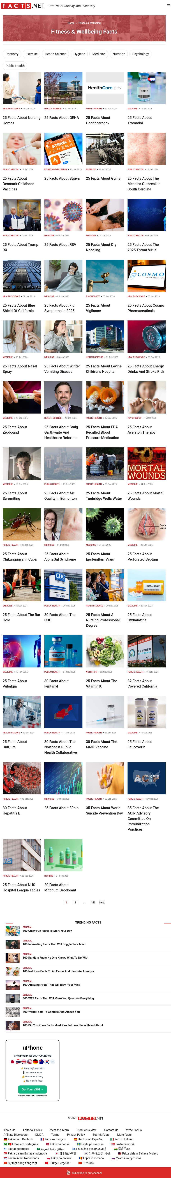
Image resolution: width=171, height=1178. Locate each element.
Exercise (32, 54)
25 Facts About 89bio (61, 808)
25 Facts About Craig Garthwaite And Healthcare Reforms (61, 432)
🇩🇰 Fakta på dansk (57, 1144)
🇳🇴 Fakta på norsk (123, 1144)
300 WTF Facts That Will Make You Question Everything (58, 998)
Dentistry (12, 54)
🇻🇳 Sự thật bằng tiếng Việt (20, 1163)
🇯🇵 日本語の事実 (66, 1153)
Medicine (98, 54)
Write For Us (134, 1130)
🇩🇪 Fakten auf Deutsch (18, 1139)
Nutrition (119, 54)
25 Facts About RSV (60, 244)
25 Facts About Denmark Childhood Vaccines (18, 183)
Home (71, 23)
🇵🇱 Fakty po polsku (59, 1158)
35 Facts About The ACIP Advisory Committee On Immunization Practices (143, 819)
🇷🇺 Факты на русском (126, 1158)
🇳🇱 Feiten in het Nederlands (21, 1158)
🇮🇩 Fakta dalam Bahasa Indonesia (25, 1153)
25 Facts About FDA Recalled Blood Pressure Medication (102, 432)
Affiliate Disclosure (15, 1134)
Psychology (140, 54)
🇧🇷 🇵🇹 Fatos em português (21, 1144)
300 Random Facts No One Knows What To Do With (55, 957)
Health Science (55, 54)
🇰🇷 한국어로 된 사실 (97, 1153)
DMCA (39, 1134)
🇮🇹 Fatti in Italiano (121, 1139)
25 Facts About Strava (62, 178)
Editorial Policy (32, 1130)
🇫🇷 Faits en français (53, 1139)
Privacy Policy (76, 1134)
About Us (9, 1130)
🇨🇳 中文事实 (86, 1163)
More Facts (124, 1134)
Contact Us (111, 1130)
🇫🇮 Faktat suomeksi (16, 1149)
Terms (55, 1134)
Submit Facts (101, 1134)
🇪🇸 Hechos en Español (88, 1139)
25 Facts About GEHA (61, 117)
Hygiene (79, 54)
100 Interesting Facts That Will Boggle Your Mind (54, 944)
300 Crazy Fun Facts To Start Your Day (47, 931)
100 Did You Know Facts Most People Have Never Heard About (63, 1025)
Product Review (86, 1130)
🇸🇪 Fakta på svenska (90, 1144)
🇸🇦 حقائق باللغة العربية (50, 1149)
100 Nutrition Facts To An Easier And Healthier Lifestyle (58, 971)
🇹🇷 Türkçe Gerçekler (57, 1163)
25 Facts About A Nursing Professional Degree (103, 620)
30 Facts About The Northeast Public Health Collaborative (60, 747)
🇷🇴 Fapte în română (91, 1158)
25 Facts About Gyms (103, 178)
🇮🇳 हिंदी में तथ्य (122, 1149)
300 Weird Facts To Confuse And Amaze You (51, 1012)
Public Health (15, 66)
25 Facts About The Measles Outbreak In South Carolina (144, 183)
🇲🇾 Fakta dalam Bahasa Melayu (138, 1153)
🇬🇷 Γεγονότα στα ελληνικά (89, 1149)
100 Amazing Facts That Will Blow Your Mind (51, 984)
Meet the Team (59, 1130)
